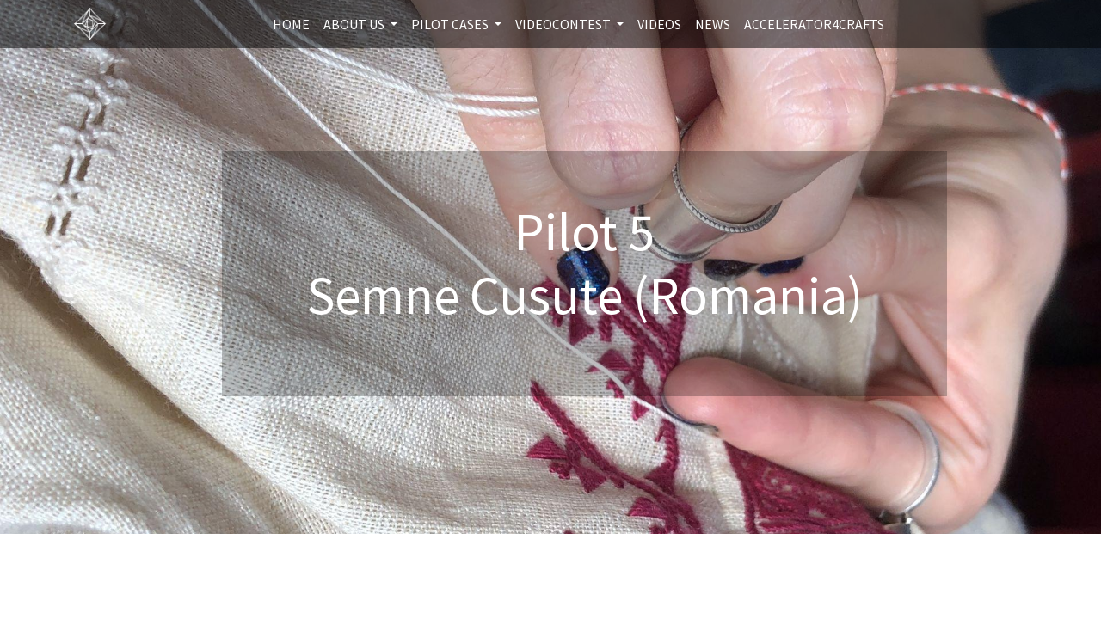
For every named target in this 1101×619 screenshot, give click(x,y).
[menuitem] (291, 24)
